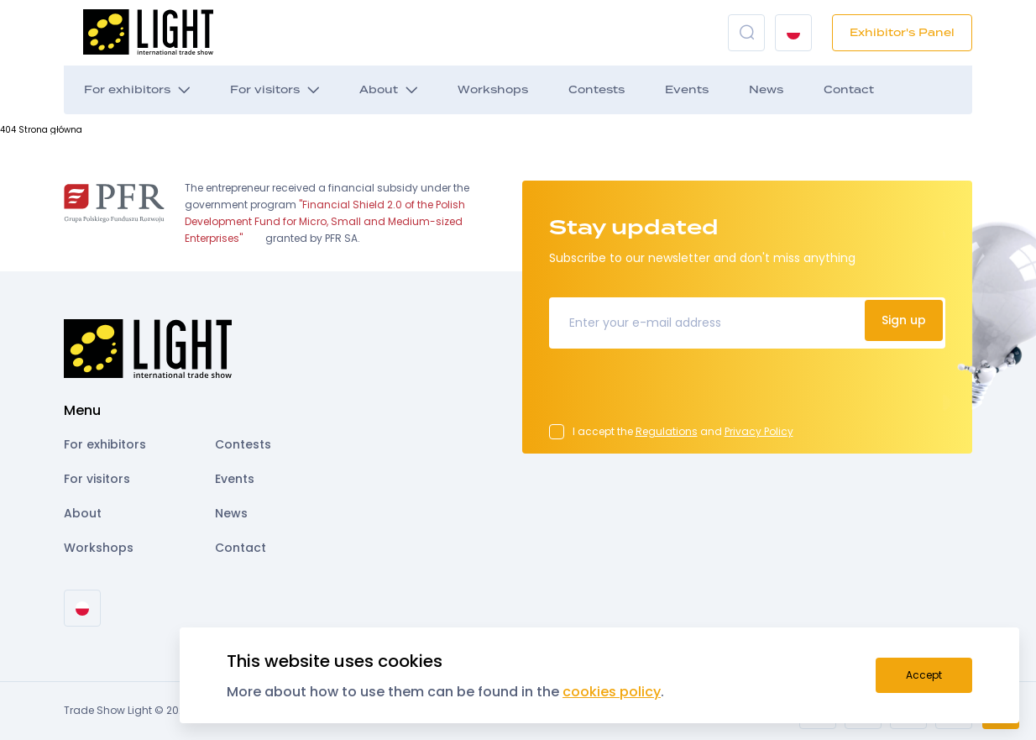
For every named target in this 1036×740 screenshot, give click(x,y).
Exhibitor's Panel (902, 32)
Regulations (667, 431)
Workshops (493, 90)
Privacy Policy (759, 431)
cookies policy (611, 691)
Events (687, 90)
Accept (924, 675)
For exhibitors (127, 90)
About (378, 90)
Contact (849, 90)
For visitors (265, 90)
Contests (596, 90)
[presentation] (676, 391)
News (766, 90)
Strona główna (50, 129)
